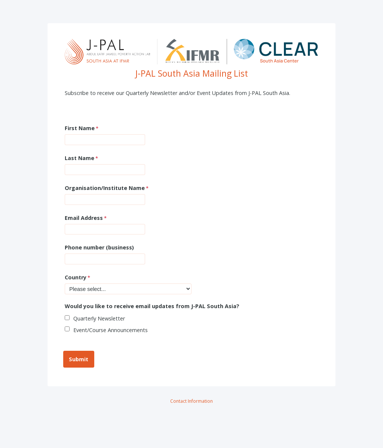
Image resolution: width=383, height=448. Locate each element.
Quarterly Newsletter (99, 318)
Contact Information (191, 401)
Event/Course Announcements (110, 330)
